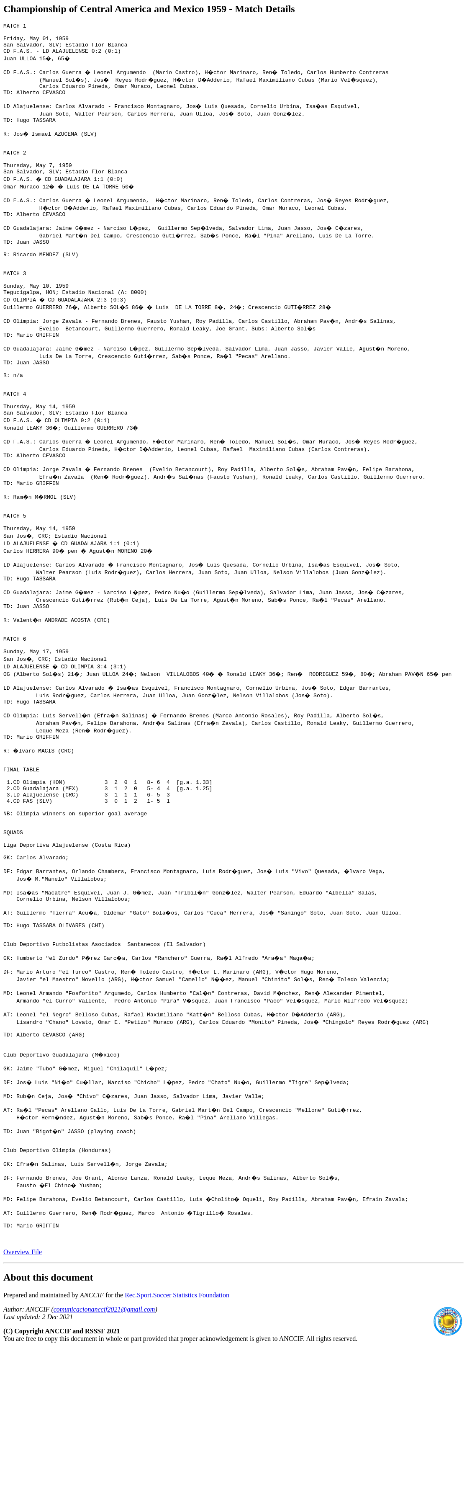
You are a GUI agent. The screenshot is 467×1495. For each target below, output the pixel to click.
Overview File (22, 1397)
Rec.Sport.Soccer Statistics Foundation (177, 1440)
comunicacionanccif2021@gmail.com (104, 1455)
